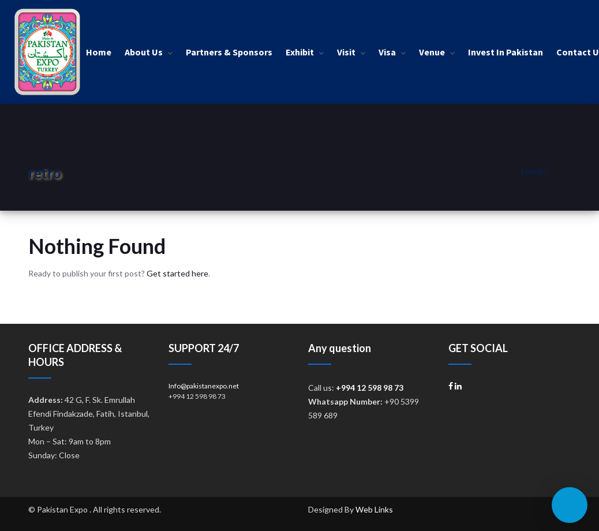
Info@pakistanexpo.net (204, 386)
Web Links (374, 509)
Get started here (177, 273)
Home (532, 171)
